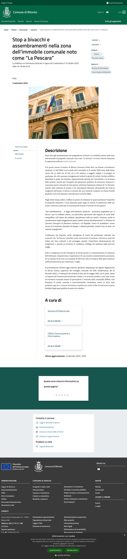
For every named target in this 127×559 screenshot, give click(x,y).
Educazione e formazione (73, 486)
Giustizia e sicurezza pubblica (75, 489)
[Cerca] (123, 12)
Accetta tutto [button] (55, 550)
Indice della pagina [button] (21, 147)
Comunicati (23, 29)
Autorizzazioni (69, 502)
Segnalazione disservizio (42, 520)
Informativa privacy (71, 523)
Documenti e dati (7, 505)
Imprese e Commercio (41, 493)
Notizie (98, 486)
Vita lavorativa (38, 489)
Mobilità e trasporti (40, 499)
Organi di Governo (8, 486)
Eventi (97, 503)
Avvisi (97, 493)
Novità (13, 29)
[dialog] (63, 546)
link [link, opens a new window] (84, 546)
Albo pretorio (69, 520)
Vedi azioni (97, 44)
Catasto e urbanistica (41, 496)
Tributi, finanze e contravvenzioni (76, 492)
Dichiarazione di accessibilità (75, 529)
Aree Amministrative (9, 489)
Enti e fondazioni (7, 496)
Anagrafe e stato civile (41, 486)
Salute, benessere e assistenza (75, 499)
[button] (63, 555)
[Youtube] (103, 12)
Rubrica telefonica (8, 529)
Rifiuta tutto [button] (72, 550)
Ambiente (67, 496)
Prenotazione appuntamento (43, 517)
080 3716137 (14, 523)
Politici (3, 499)
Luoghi (98, 506)
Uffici (3, 493)
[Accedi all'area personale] (115, 2)
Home (6, 29)
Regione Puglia (6, 3)
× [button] (124, 535)
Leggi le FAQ (37, 523)
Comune (34, 29)
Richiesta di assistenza (41, 526)
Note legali (68, 526)
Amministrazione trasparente (75, 517)
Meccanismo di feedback (73, 532)
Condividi (96, 40)
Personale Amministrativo (11, 502)
